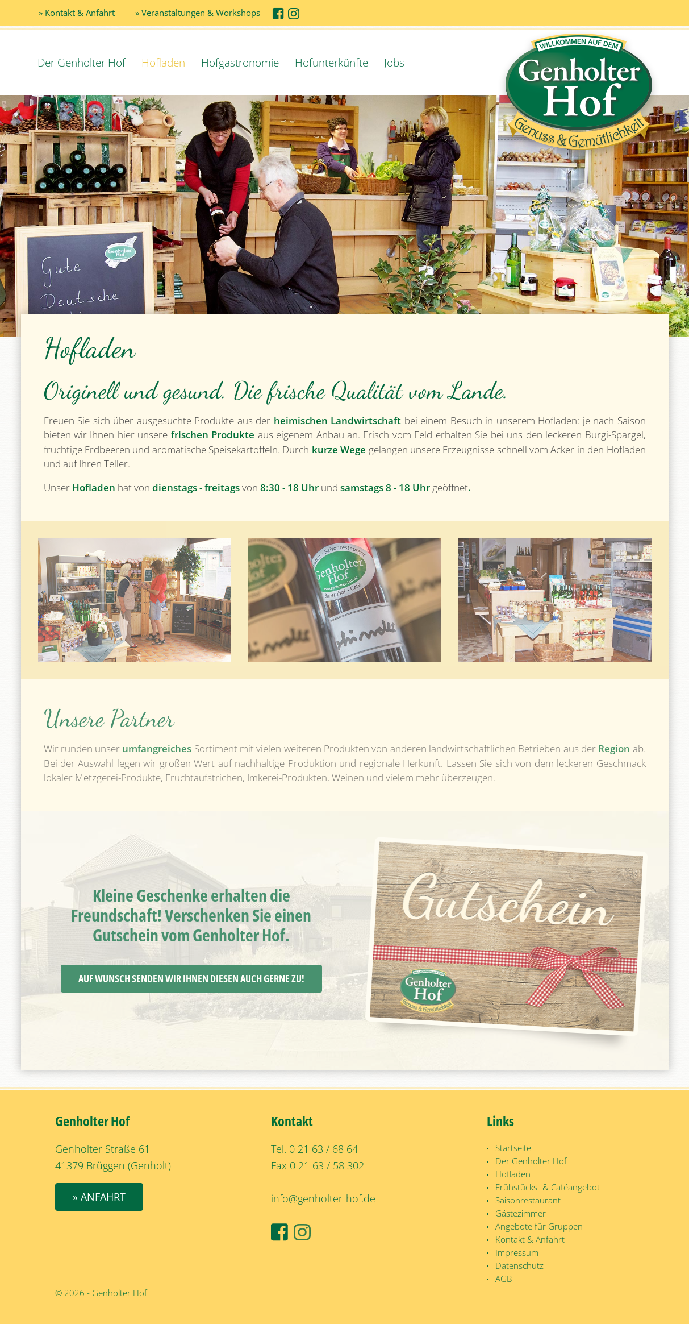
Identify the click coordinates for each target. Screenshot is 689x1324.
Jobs (394, 62)
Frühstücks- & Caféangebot (547, 1187)
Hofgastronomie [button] (240, 62)
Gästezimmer (520, 1213)
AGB (503, 1278)
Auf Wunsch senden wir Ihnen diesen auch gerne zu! (191, 978)
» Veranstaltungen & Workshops (197, 12)
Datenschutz (519, 1265)
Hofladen (513, 1174)
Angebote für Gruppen (539, 1226)
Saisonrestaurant (528, 1200)
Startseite (513, 1147)
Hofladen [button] (163, 62)
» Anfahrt (99, 1196)
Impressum (516, 1252)
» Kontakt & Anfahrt (77, 12)
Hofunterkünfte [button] (331, 62)
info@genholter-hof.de (323, 1198)
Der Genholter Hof (81, 62)
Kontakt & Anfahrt (530, 1239)
